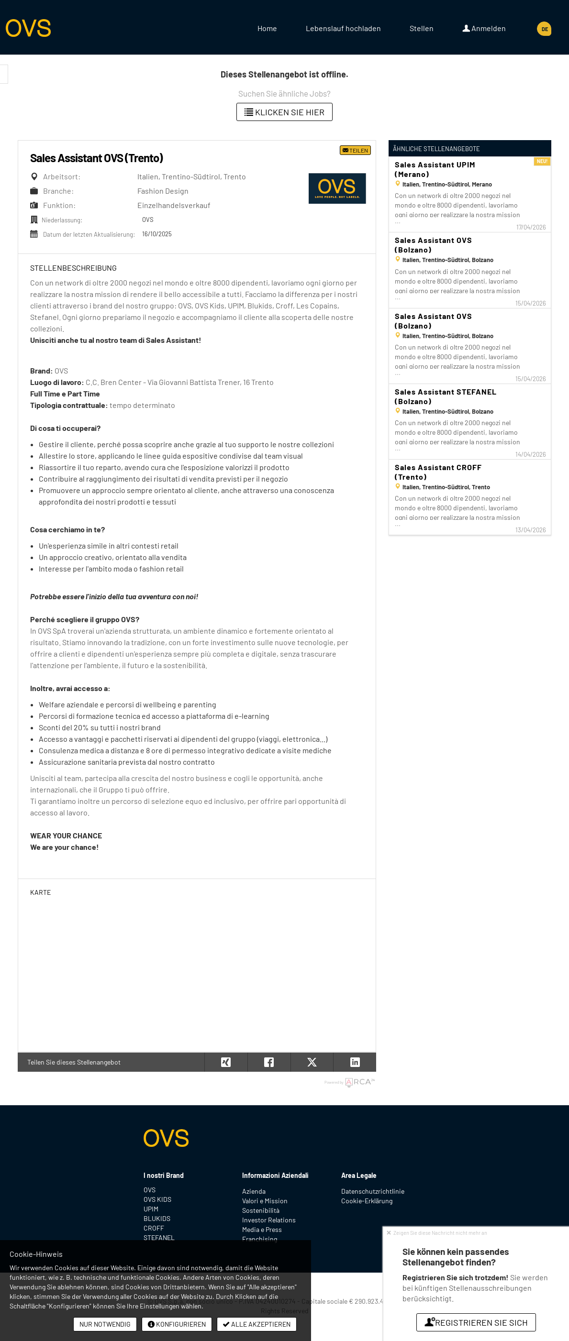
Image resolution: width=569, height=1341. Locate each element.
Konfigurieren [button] (177, 1324)
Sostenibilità (260, 1210)
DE (545, 29)
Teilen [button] (355, 150)
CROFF (154, 1228)
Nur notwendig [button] (105, 1324)
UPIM (151, 1209)
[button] (354, 1062)
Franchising (259, 1239)
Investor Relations (269, 1220)
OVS (150, 1190)
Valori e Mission (265, 1201)
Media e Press (262, 1229)
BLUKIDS (157, 1218)
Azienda (254, 1191)
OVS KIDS (157, 1199)
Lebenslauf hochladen (343, 28)
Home (267, 28)
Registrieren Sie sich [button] (476, 1322)
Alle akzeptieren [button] (256, 1324)
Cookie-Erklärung (366, 1201)
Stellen (422, 28)
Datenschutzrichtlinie (372, 1191)
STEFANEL (159, 1237)
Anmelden (484, 28)
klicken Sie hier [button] (284, 112)
